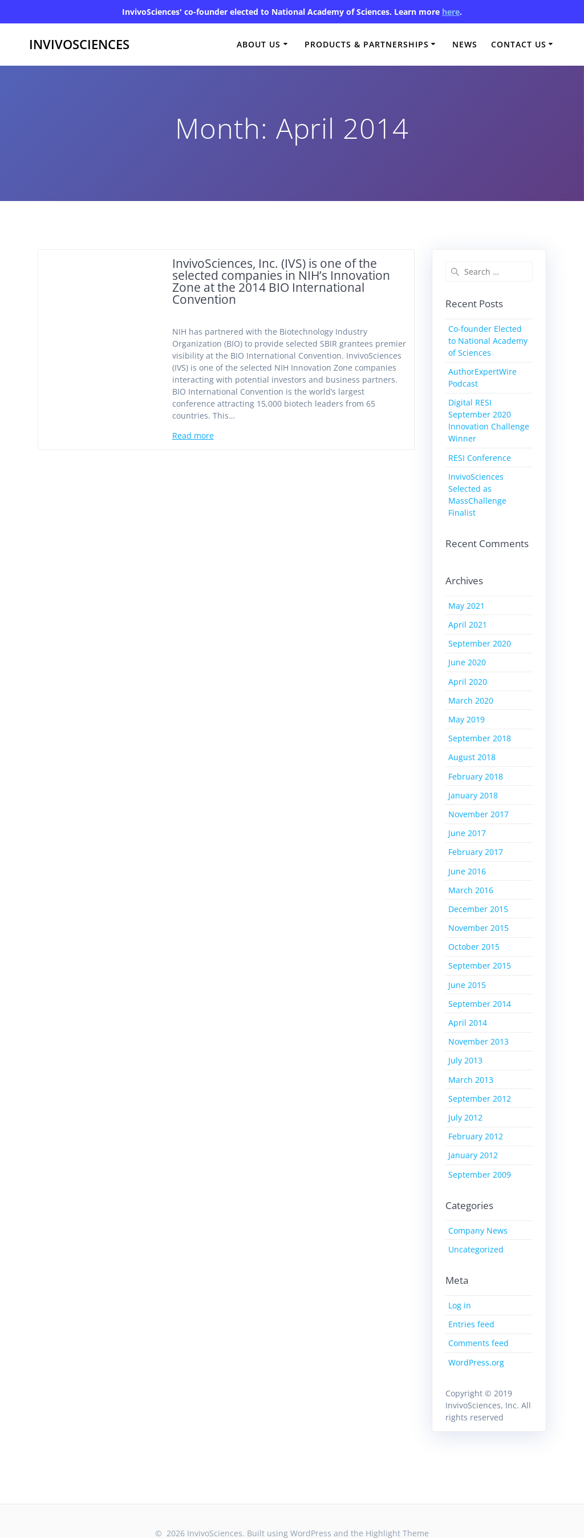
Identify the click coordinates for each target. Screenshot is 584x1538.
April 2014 (467, 1022)
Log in (459, 1305)
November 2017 (478, 814)
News (464, 44)
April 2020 (467, 681)
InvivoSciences (79, 44)
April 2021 (467, 624)
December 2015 (478, 908)
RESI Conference (479, 457)
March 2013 (470, 1079)
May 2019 (466, 719)
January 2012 (473, 1155)
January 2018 (473, 795)
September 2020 (479, 643)
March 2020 (470, 700)
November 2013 (478, 1041)
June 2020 (467, 662)
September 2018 (479, 738)
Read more (193, 435)
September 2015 (479, 965)
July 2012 (465, 1117)
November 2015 (478, 927)
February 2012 (475, 1136)
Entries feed (471, 1324)
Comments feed (478, 1343)
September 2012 (479, 1098)
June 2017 (467, 833)
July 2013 (465, 1060)
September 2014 (479, 1003)
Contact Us (518, 44)
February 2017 (475, 851)
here (451, 11)
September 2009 (479, 1174)
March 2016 (470, 890)
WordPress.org (476, 1362)
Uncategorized (476, 1249)
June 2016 (467, 871)
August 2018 (472, 757)
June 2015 (467, 984)
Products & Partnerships (367, 44)
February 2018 (475, 776)
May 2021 (466, 605)
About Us (259, 44)
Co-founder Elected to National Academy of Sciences (488, 340)
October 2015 (474, 946)
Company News (478, 1230)
